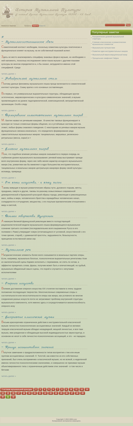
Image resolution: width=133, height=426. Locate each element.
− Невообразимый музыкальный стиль (29, 78)
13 (87, 389)
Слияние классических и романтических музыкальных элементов (109, 43)
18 (24, 393)
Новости (42, 26)
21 (40, 393)
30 (3, 397)
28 (77, 393)
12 (82, 389)
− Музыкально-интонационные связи (27, 42)
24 (56, 393)
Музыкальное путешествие (103, 48)
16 (13, 393)
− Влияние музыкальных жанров (25, 149)
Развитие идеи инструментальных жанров (110, 51)
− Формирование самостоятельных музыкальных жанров (42, 115)
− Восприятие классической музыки (27, 317)
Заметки (35, 26)
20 (35, 393)
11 (76, 389)
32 (13, 397)
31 (2, 37)
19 (29, 393)
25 (61, 393)
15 (8, 393)
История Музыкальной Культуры (74, 11)
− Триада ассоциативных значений (27, 347)
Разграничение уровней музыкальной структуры (108, 38)
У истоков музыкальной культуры (17, 389)
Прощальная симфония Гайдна (105, 58)
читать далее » (8, 74)
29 (83, 393)
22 (45, 393)
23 (51, 393)
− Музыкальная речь (16, 250)
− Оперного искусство (17, 283)
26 (67, 393)
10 (71, 389)
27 (72, 393)
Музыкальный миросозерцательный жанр (109, 55)
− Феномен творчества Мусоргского (27, 216)
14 (3, 393)
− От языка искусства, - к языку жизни (31, 182)
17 (19, 393)
